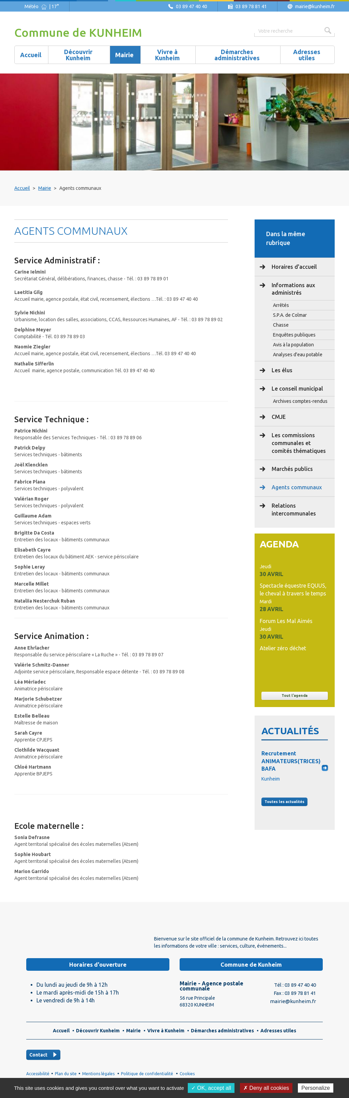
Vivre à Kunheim (165, 1030)
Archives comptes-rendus (300, 401)
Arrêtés (281, 305)
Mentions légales (98, 1073)
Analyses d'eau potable (297, 354)
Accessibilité (37, 1073)
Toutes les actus (284, 802)
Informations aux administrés (292, 289)
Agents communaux (296, 487)
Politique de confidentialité (147, 1073)
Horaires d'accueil (293, 267)
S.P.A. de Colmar (290, 315)
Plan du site (66, 1073)
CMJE (278, 417)
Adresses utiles (278, 1030)
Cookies (187, 1073)
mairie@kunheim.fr (315, 6)
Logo (65, 934)
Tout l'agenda (294, 695)
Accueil (22, 188)
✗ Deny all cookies (266, 1088)
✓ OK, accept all (211, 1088)
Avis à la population (293, 344)
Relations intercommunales (293, 510)
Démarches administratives (222, 1030)
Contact (38, 1055)
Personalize (315, 1088)
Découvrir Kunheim (98, 1030)
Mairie (44, 188)
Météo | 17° (42, 6)
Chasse (281, 325)
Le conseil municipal (296, 389)
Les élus (281, 370)
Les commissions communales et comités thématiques (298, 443)
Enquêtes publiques (294, 335)
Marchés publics (291, 469)
